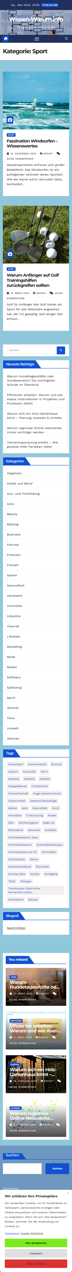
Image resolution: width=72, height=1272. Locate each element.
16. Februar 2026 (25, 1081)
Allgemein (14, 473)
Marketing (14, 647)
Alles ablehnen (36, 1263)
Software (14, 677)
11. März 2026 (23, 1037)
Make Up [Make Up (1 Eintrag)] (48, 822)
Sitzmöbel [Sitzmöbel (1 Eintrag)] (42, 866)
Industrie (14, 616)
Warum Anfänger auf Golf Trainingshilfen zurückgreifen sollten (33, 280)
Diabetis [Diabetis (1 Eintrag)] (45, 778)
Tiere (10, 718)
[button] (66, 38)
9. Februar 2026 (25, 1124)
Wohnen (13, 738)
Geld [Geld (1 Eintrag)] (25, 808)
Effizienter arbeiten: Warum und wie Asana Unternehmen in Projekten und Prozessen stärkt (36, 399)
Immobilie (14, 606)
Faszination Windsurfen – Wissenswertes (32, 143)
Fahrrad (13, 544)
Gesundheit (15, 585)
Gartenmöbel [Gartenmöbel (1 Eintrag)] (16, 800)
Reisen (12, 667)
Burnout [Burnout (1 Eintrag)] (56, 764)
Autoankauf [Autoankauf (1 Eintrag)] (15, 764)
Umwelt (13, 728)
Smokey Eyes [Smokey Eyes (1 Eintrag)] (16, 873)
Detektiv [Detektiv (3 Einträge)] (29, 778)
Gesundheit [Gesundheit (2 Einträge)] (39, 808)
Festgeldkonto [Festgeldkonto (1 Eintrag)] (17, 786)
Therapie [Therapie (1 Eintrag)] (25, 881)
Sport (11, 135)
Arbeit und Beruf (20, 483)
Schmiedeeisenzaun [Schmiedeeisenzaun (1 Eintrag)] (50, 844)
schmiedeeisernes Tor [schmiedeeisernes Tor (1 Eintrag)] (22, 852)
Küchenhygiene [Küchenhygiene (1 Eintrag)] (28, 822)
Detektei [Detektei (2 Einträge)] (13, 778)
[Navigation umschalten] (37, 39)
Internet (13, 626)
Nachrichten (16, 928)
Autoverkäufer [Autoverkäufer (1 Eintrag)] (37, 764)
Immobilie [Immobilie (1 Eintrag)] (14, 815)
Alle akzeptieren (36, 1242)
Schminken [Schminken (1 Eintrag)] (49, 852)
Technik (13, 708)
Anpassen (36, 1253)
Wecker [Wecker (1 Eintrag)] (33, 899)
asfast (47, 153)
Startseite (10, 1188)
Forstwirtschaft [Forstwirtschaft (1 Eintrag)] (18, 793)
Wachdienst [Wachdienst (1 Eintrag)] (16, 899)
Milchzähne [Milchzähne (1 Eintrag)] (15, 830)
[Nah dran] (68, 1193)
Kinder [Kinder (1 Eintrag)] (52, 815)
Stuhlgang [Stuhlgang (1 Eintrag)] (50, 873)
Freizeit (12, 565)
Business (14, 534)
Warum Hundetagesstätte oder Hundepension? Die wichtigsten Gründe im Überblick (31, 380)
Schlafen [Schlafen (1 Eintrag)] (50, 830)
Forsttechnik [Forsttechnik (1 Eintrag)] (39, 786)
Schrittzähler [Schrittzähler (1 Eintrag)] (16, 859)
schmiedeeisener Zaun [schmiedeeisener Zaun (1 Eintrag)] (23, 837)
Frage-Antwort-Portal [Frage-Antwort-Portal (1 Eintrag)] (47, 793)
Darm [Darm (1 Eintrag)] (44, 771)
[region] (36, 1231)
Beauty (12, 514)
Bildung (12, 524)
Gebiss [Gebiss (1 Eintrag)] (12, 808)
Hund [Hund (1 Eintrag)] (55, 808)
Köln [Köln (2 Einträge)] (11, 822)
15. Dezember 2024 (24, 153)
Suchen (12, 1155)
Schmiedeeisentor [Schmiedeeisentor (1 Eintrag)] (20, 844)
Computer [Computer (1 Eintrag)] (29, 771)
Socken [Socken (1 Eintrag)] (35, 873)
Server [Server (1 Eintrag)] (34, 859)
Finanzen (14, 555)
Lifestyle (13, 636)
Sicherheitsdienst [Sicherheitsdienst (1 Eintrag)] (19, 866)
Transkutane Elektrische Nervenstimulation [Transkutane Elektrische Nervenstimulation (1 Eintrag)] (24, 890)
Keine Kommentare (20, 158)
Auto (10, 504)
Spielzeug (14, 687)
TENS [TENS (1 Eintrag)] (11, 881)
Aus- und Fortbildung (23, 493)
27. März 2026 (23, 993)
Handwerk (14, 596)
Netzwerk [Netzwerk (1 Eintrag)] (34, 830)
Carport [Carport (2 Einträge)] (13, 771)
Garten (12, 575)
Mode (11, 657)
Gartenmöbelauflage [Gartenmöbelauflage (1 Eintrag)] (43, 800)
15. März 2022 (21, 293)
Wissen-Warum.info (36, 19)
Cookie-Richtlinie (32, 1233)
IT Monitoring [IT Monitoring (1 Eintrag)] (34, 815)
